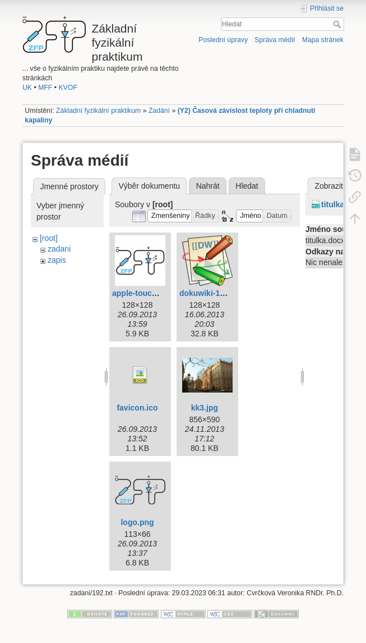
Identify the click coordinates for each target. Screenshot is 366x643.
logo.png (137, 522)
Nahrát (208, 185)
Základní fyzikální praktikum (98, 111)
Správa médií (274, 40)
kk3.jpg (204, 407)
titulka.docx (343, 204)
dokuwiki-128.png (212, 293)
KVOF (67, 88)
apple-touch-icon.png (152, 293)
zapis (57, 260)
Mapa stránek (323, 40)
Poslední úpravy (223, 40)
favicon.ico (137, 407)
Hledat (338, 24)
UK (27, 88)
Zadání (159, 111)
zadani (59, 248)
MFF (45, 88)
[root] (49, 238)
